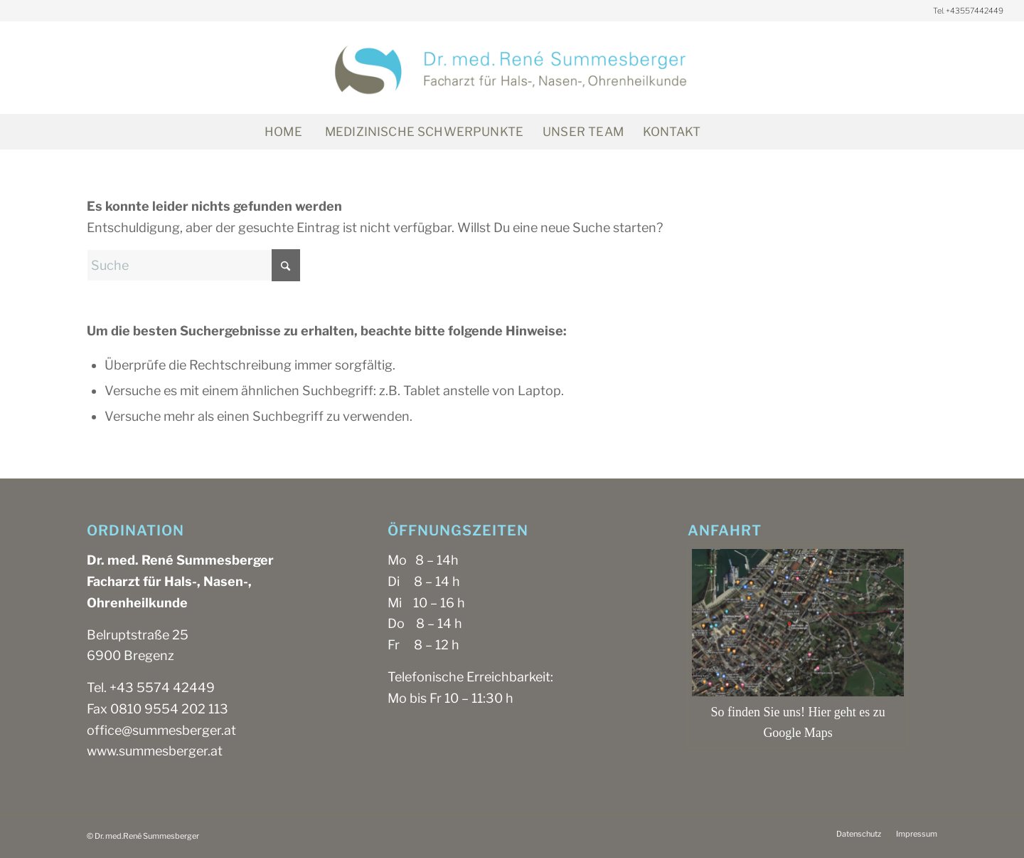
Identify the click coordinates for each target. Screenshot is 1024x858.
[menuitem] (283, 132)
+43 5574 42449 (162, 687)
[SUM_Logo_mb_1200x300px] (512, 67)
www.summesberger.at (155, 750)
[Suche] (741, 132)
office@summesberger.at (161, 730)
